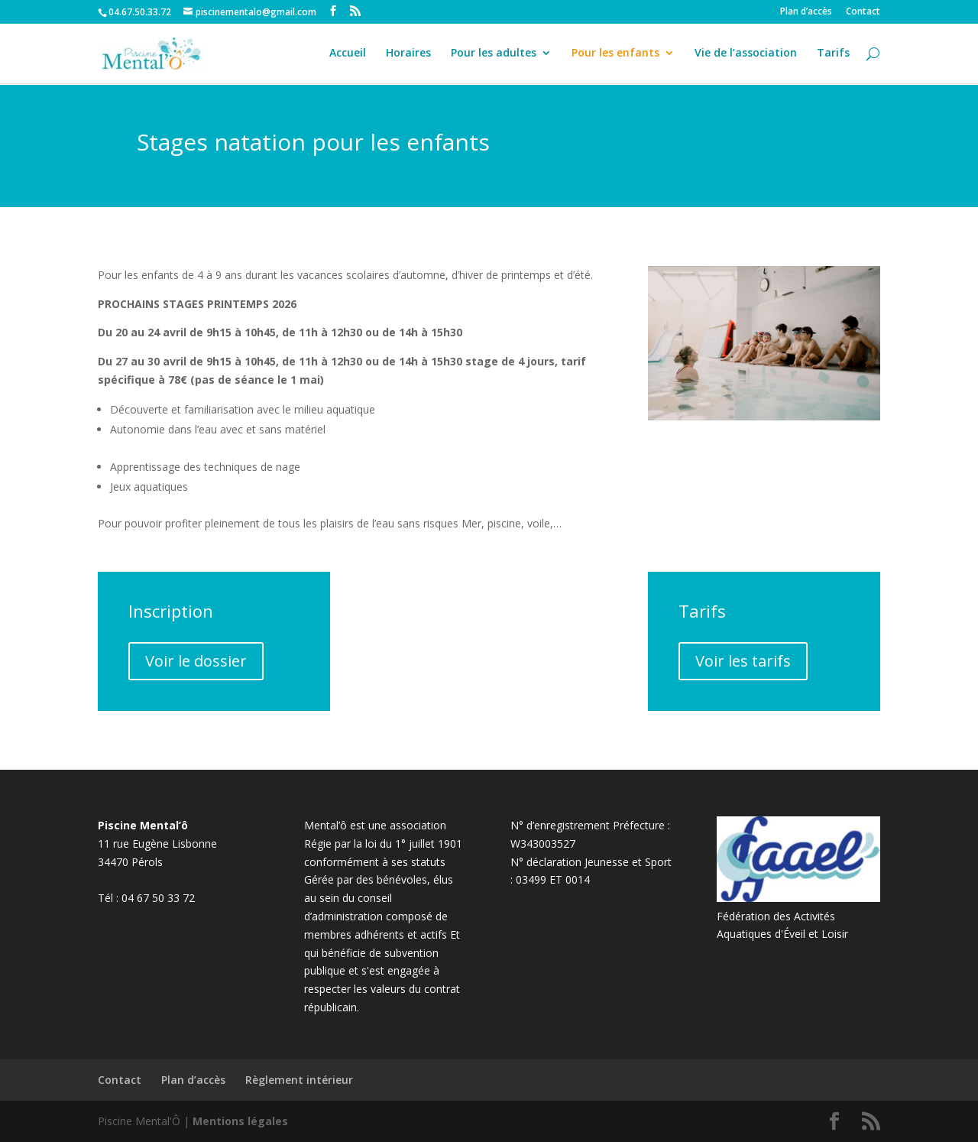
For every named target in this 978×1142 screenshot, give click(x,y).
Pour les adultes (493, 55)
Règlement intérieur (299, 1079)
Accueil (347, 55)
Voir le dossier (196, 660)
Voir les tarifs (743, 660)
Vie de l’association (746, 55)
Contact (863, 12)
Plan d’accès (806, 12)
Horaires (408, 55)
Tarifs (833, 55)
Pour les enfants (615, 55)
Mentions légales (240, 1121)
